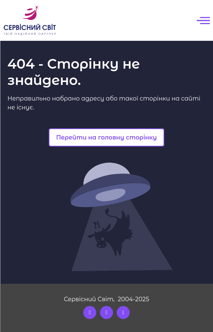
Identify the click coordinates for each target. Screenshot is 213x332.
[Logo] (30, 20)
